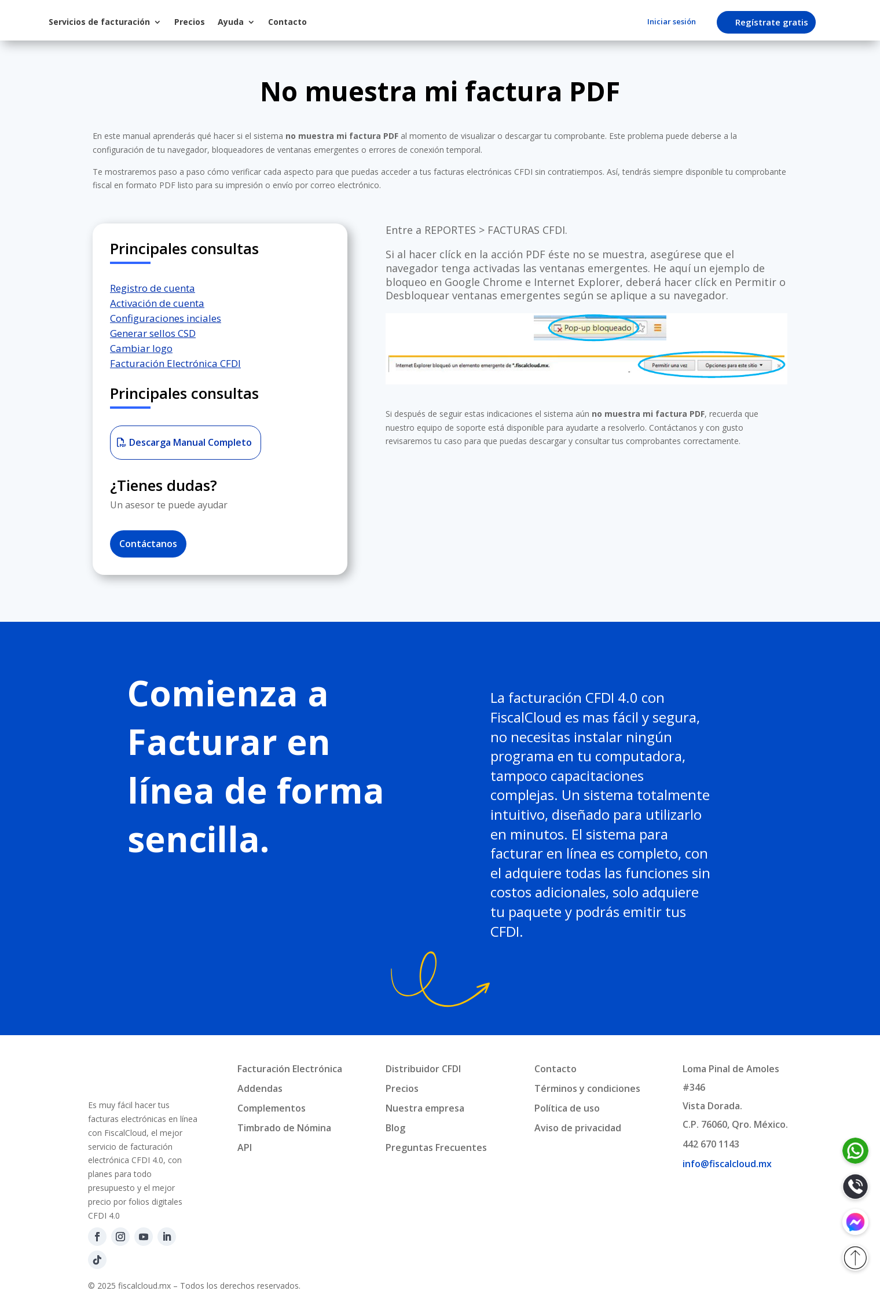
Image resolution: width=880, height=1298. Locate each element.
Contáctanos (148, 543)
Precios (285, 21)
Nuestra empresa (425, 1108)
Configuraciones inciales (165, 318)
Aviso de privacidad (577, 1127)
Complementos (271, 1108)
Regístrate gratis (776, 22)
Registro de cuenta (152, 288)
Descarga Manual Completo (190, 442)
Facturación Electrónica (289, 1068)
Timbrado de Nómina (284, 1127)
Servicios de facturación (194, 21)
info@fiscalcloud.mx (727, 1163)
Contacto (383, 21)
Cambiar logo (141, 348)
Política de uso (567, 1108)
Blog (395, 1127)
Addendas (260, 1088)
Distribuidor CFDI (423, 1068)
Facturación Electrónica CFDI (175, 363)
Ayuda (326, 21)
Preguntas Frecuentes (436, 1147)
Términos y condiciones (587, 1088)
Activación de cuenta (157, 303)
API (244, 1147)
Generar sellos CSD (153, 333)
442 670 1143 (711, 1144)
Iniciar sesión (671, 22)
